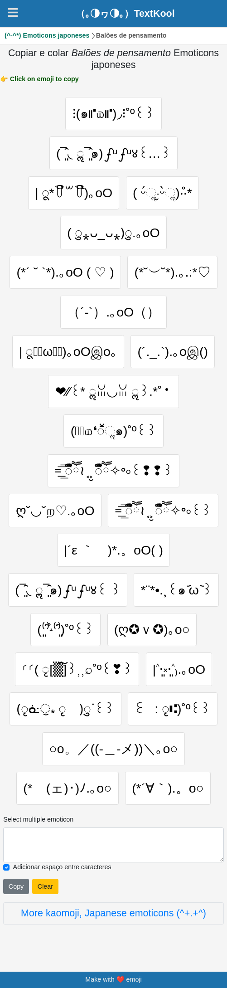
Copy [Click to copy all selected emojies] (16, 888)
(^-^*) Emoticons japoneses (47, 35)
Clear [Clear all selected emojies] (45, 888)
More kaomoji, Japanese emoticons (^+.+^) (113, 915)
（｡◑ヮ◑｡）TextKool (125, 13)
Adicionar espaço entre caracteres (62, 869)
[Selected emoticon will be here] (113, 847)
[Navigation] (13, 12)
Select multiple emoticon (38, 821)
